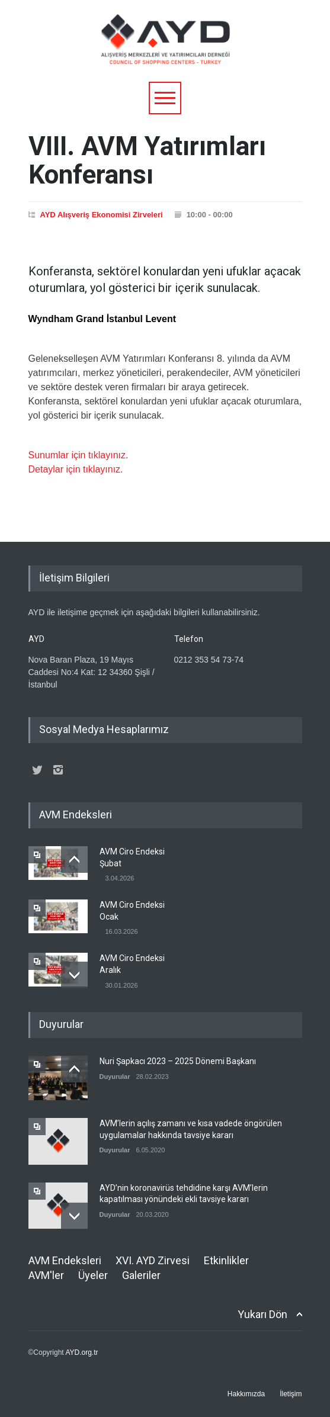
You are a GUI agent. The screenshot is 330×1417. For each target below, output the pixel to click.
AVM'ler (46, 1275)
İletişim (291, 1394)
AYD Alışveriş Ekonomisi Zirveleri (101, 214)
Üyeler (93, 1275)
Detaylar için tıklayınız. (75, 469)
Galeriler (141, 1275)
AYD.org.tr (81, 1352)
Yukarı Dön (262, 1314)
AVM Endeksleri (64, 1260)
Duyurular (115, 1076)
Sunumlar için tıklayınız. (78, 455)
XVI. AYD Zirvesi (153, 1260)
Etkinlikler (226, 1260)
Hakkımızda (246, 1394)
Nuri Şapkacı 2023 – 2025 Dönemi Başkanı (178, 1061)
